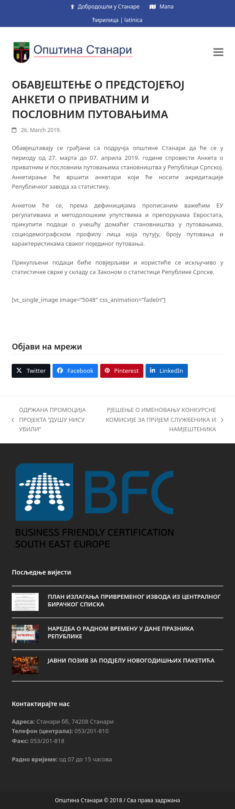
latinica (133, 20)
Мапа (166, 6)
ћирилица (106, 20)
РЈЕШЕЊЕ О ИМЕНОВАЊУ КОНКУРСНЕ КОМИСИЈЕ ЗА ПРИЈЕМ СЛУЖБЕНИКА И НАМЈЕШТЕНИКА (159, 420)
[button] (218, 52)
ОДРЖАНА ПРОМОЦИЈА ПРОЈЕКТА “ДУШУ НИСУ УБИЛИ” (49, 420)
